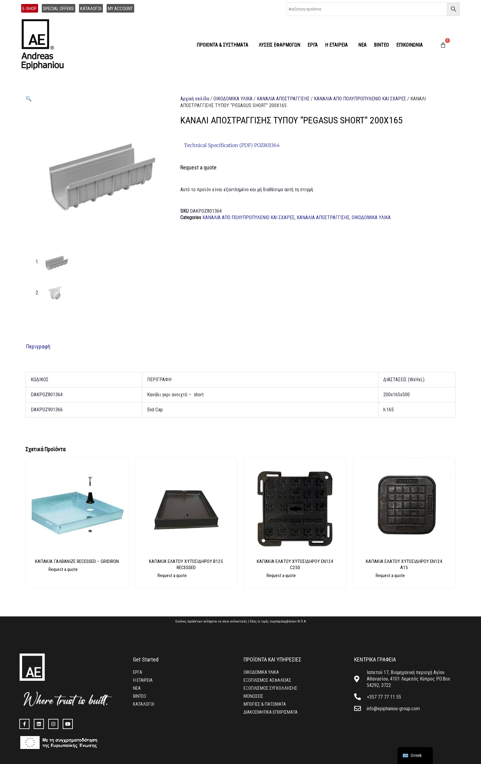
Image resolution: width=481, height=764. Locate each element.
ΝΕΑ (362, 45)
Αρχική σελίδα (194, 99)
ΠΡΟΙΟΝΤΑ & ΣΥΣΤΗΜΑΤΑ (224, 45)
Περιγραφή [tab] (38, 345)
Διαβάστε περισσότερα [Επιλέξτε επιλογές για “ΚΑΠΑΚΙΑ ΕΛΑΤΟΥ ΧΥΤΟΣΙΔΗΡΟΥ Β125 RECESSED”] (192, 578)
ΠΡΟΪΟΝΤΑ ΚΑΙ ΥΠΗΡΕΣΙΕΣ (272, 659)
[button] (28, 99)
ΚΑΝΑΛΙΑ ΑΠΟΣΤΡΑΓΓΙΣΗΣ (283, 99)
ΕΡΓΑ (312, 45)
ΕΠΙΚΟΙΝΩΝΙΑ (409, 45)
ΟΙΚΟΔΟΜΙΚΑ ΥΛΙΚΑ (232, 99)
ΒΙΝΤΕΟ (381, 45)
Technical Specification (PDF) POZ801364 (232, 145)
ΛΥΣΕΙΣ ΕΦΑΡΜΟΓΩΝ (279, 45)
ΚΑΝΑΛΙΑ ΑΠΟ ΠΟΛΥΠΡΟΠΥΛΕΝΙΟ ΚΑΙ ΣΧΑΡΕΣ (360, 99)
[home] (46, 45)
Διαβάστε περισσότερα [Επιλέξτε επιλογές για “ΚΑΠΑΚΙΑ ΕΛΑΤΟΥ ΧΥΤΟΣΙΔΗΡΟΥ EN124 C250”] (301, 578)
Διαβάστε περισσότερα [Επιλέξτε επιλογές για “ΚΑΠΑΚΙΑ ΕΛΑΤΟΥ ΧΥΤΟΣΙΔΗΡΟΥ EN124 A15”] (410, 578)
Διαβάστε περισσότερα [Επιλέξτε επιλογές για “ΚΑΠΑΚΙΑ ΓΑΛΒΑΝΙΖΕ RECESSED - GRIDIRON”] (83, 578)
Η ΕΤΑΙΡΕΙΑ (338, 45)
